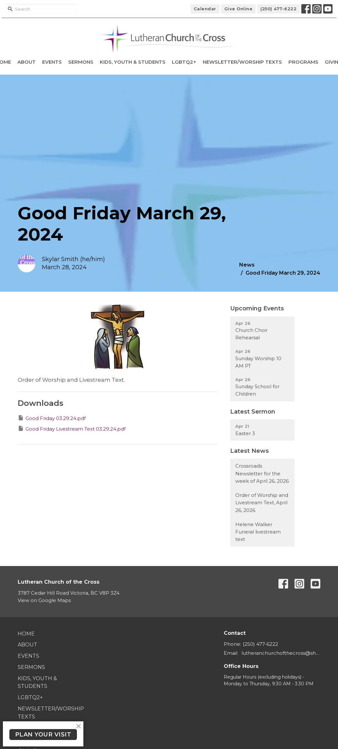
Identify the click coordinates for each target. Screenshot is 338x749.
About (26, 62)
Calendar (205, 8)
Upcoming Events (257, 308)
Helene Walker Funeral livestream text (258, 532)
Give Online (238, 8)
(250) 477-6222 (278, 8)
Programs (303, 62)
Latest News (249, 450)
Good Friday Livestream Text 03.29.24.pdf (72, 428)
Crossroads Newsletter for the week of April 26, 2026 (262, 473)
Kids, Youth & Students (132, 62)
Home (26, 634)
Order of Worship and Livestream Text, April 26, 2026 (261, 502)
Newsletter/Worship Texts (242, 62)
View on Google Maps (44, 600)
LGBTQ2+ (184, 62)
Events (52, 62)
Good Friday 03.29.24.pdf (52, 418)
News (247, 265)
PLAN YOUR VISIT (43, 734)
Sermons (80, 62)
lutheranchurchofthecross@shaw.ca (280, 653)
